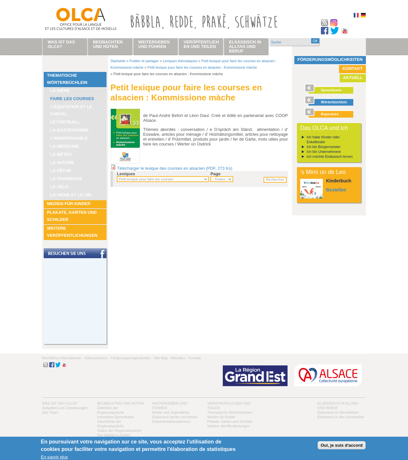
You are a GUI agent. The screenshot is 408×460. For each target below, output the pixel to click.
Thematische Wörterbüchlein (67, 79)
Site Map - (162, 358)
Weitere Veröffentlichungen (72, 232)
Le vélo (59, 186)
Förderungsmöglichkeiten (330, 59)
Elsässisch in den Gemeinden (340, 417)
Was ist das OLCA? (59, 403)
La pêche (60, 170)
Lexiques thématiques (180, 61)
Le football (65, 122)
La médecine (64, 146)
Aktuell (353, 77)
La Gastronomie (69, 130)
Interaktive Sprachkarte (115, 417)
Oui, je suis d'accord (342, 445)
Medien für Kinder (68, 203)
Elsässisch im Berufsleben (338, 412)
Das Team (50, 412)
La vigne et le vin (70, 194)
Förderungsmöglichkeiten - (131, 358)
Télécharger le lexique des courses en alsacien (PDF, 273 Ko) (174, 168)
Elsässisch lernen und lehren (175, 417)
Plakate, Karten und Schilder (72, 216)
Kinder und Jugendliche (170, 412)
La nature (62, 162)
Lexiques (126, 173)
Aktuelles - (179, 358)
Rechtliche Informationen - (63, 358)
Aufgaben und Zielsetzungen (64, 408)
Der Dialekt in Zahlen (113, 435)
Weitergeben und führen (154, 44)
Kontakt (352, 68)
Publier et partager (144, 61)
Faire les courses (72, 98)
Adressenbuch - (97, 358)
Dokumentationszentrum (171, 421)
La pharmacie (66, 178)
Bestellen (336, 189)
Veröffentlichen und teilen (201, 44)
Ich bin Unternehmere (324, 152)
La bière (60, 90)
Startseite (117, 61)
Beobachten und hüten (120, 403)
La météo (61, 154)
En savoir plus (54, 456)
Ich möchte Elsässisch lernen (330, 156)
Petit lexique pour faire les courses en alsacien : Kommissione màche (202, 67)
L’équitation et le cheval (71, 110)
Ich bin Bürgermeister (324, 147)
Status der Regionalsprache (119, 430)
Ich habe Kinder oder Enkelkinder (323, 139)
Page (215, 173)
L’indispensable (69, 138)
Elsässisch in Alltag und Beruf (245, 46)
